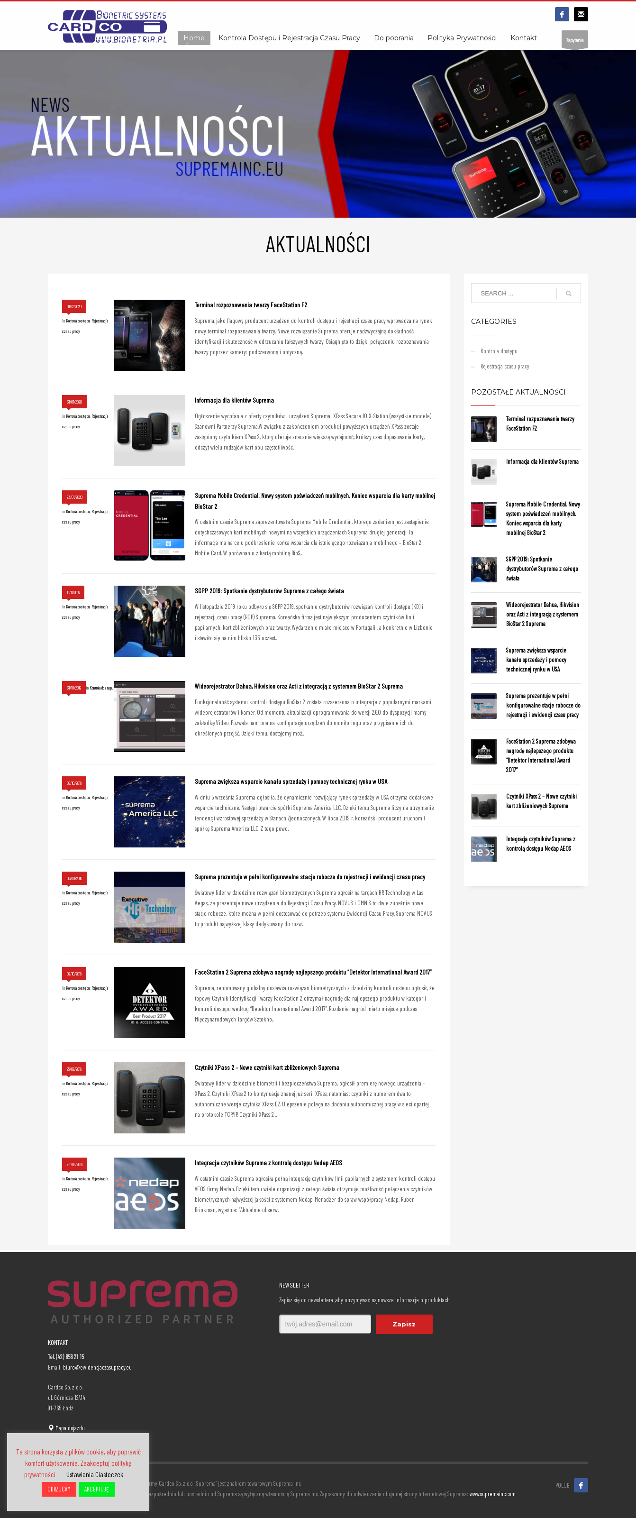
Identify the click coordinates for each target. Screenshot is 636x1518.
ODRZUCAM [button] (59, 1489)
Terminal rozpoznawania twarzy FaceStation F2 (251, 305)
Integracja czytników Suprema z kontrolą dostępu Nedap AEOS (268, 1163)
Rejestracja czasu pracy (505, 366)
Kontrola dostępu (78, 320)
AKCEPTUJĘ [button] (96, 1489)
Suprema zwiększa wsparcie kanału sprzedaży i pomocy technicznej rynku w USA (291, 781)
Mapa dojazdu (66, 1428)
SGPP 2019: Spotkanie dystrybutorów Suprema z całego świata (269, 591)
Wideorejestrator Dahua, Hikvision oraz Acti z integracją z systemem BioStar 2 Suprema (299, 686)
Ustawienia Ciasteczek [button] (94, 1474)
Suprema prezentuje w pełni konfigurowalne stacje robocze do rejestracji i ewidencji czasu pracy (310, 877)
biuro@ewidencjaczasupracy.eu (97, 1367)
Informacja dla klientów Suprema (234, 400)
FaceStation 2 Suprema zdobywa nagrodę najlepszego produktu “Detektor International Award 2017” (313, 972)
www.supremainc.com (493, 1494)
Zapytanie (575, 42)
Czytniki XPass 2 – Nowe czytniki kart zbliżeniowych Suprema (267, 1067)
